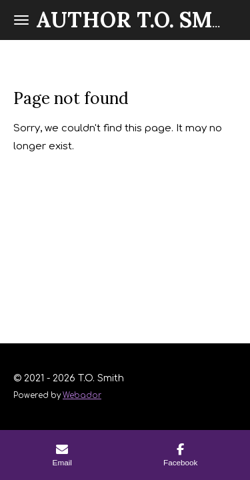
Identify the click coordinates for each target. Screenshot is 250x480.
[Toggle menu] (21, 20)
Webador (82, 395)
